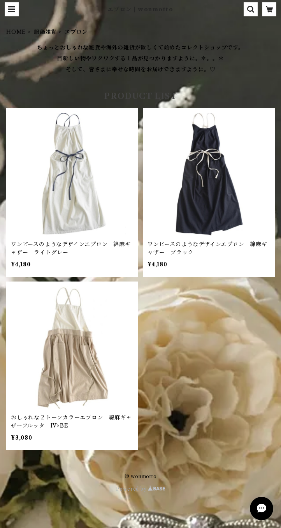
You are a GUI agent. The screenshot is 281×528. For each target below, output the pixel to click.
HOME (16, 31)
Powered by (140, 489)
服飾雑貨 (45, 31)
